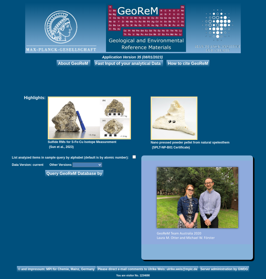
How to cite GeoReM (188, 63)
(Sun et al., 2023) (61, 147)
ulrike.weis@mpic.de (182, 269)
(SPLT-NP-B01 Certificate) (171, 147)
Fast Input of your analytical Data (128, 63)
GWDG (243, 269)
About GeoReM (73, 63)
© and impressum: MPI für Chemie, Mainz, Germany (56, 269)
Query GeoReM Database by (74, 173)
